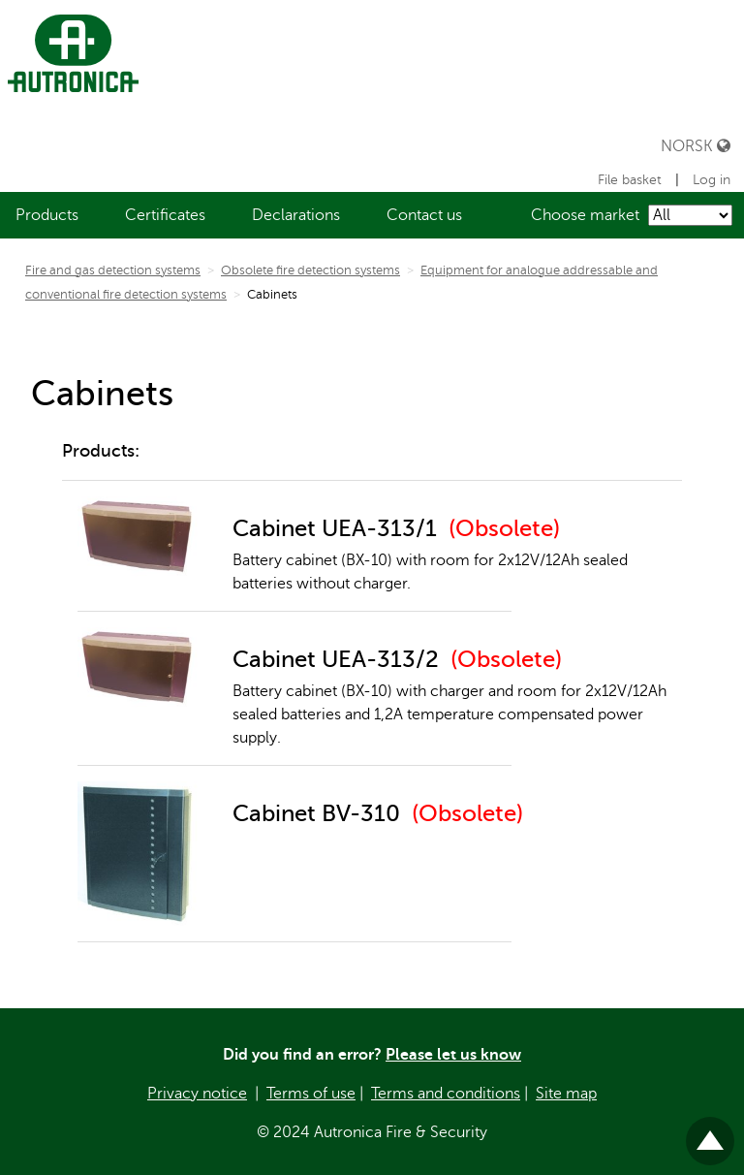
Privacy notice (197, 1093)
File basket (632, 180)
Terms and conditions (445, 1093)
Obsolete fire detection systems (310, 270)
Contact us (424, 215)
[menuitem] (47, 215)
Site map (566, 1093)
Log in (711, 180)
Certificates (165, 215)
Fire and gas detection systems (113, 270)
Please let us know (453, 1055)
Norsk (695, 146)
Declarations (296, 215)
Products (47, 215)
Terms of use (311, 1093)
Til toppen (710, 1133)
